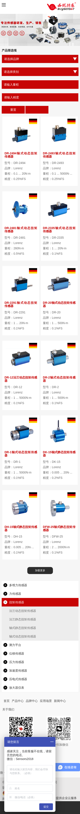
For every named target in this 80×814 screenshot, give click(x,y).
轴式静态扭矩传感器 (22, 628)
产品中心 (18, 701)
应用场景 (46, 701)
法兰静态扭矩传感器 (22, 619)
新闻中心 (60, 701)
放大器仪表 (16, 687)
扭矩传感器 (16, 602)
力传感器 (15, 593)
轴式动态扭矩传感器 (22, 636)
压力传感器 (16, 662)
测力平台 (15, 645)
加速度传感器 (18, 670)
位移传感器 (16, 653)
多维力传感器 (18, 585)
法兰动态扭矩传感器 (22, 610)
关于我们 (8, 709)
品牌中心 (32, 701)
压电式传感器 (18, 679)
